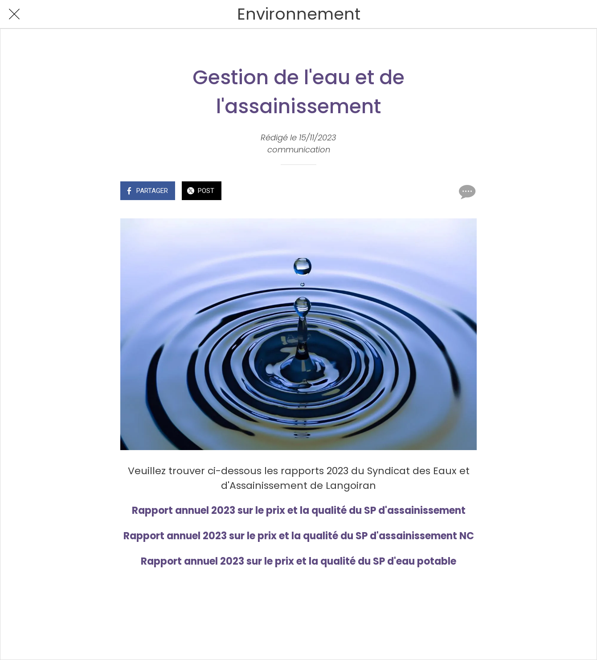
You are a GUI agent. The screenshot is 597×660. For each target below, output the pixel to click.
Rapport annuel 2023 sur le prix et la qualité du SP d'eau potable (298, 561)
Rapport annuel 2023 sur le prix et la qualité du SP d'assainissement (299, 510)
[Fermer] (14, 14)
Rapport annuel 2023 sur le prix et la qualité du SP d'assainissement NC (298, 536)
